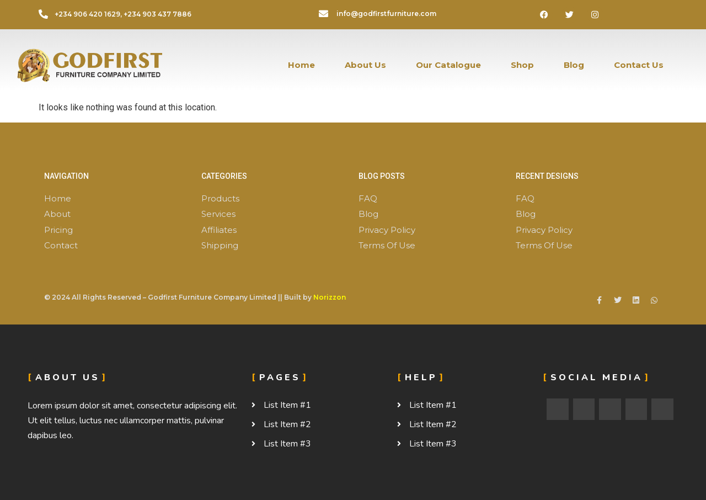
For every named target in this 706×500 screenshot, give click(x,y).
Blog (574, 65)
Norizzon (329, 297)
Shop (522, 65)
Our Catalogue (448, 65)
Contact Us (639, 65)
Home (301, 65)
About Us (365, 65)
